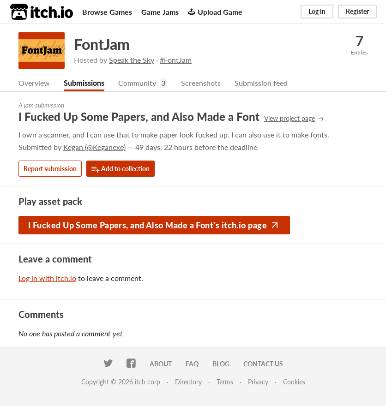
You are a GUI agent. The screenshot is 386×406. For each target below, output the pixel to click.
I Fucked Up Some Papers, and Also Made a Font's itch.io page (154, 225)
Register (357, 11)
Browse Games (107, 11)
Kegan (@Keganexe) (94, 147)
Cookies (294, 382)
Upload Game (215, 11)
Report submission (50, 169)
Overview (34, 82)
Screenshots (201, 82)
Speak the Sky (131, 59)
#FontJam (176, 59)
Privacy (258, 382)
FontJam (102, 44)
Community (137, 82)
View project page (289, 118)
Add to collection (120, 169)
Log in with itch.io (47, 278)
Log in (317, 11)
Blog (220, 364)
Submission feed (261, 82)
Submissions (84, 82)
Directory (188, 382)
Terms (225, 382)
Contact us (263, 364)
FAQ (192, 364)
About (161, 364)
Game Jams (160, 11)
